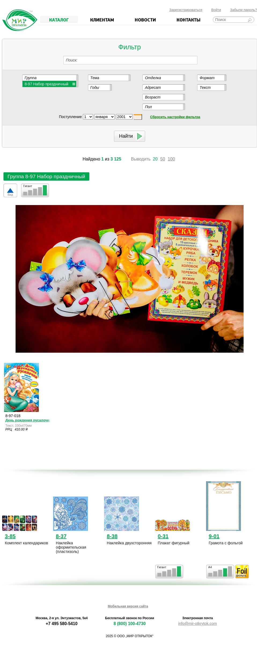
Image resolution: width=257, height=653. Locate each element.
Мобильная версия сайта (128, 606)
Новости (145, 19)
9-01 (214, 536)
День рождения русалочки (27, 420)
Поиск (71, 60)
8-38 (112, 536)
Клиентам (102, 19)
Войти (216, 10)
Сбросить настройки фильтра (175, 117)
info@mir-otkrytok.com (197, 623)
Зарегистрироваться (185, 10)
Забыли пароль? (243, 10)
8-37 (61, 536)
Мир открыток (19, 20)
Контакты (188, 19)
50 (162, 159)
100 (171, 159)
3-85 (10, 536)
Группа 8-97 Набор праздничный (46, 176)
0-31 (163, 536)
